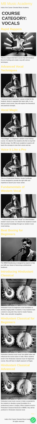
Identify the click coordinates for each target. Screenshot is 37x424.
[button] (33, 420)
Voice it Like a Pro (13, 149)
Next (33, 414)
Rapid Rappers (11, 29)
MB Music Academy (16, 4)
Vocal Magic (9, 110)
